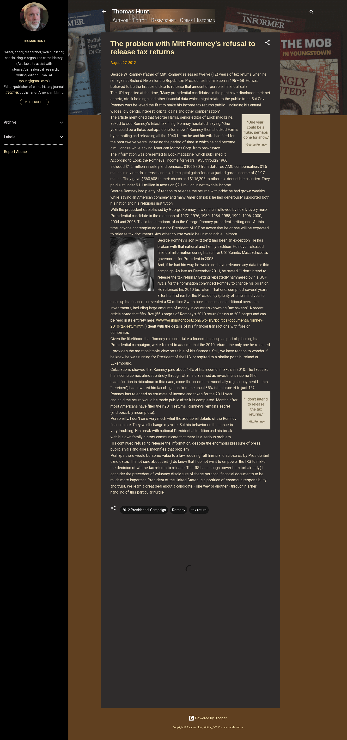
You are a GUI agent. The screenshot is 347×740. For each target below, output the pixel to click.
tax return (199, 510)
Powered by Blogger (208, 718)
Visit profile (34, 102)
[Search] (312, 13)
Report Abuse (15, 151)
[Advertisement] (299, 104)
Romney (178, 510)
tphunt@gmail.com (33, 81)
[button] (267, 43)
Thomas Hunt (130, 11)
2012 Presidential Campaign (144, 510)
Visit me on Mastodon (230, 727)
